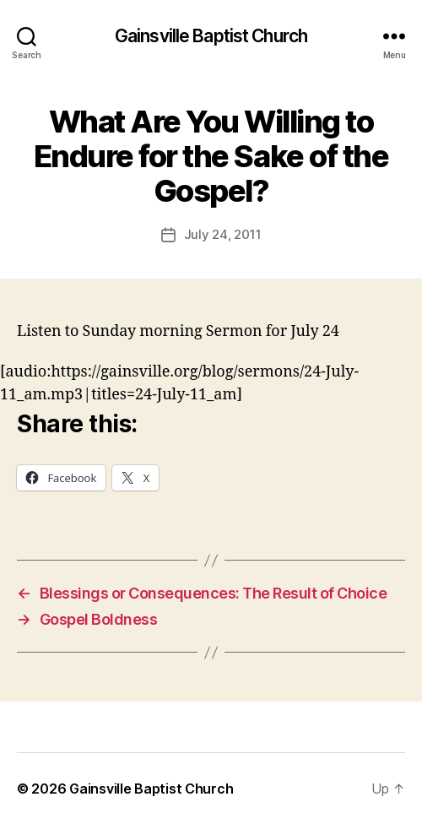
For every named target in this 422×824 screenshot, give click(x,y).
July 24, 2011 (223, 234)
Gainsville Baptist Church (211, 36)
